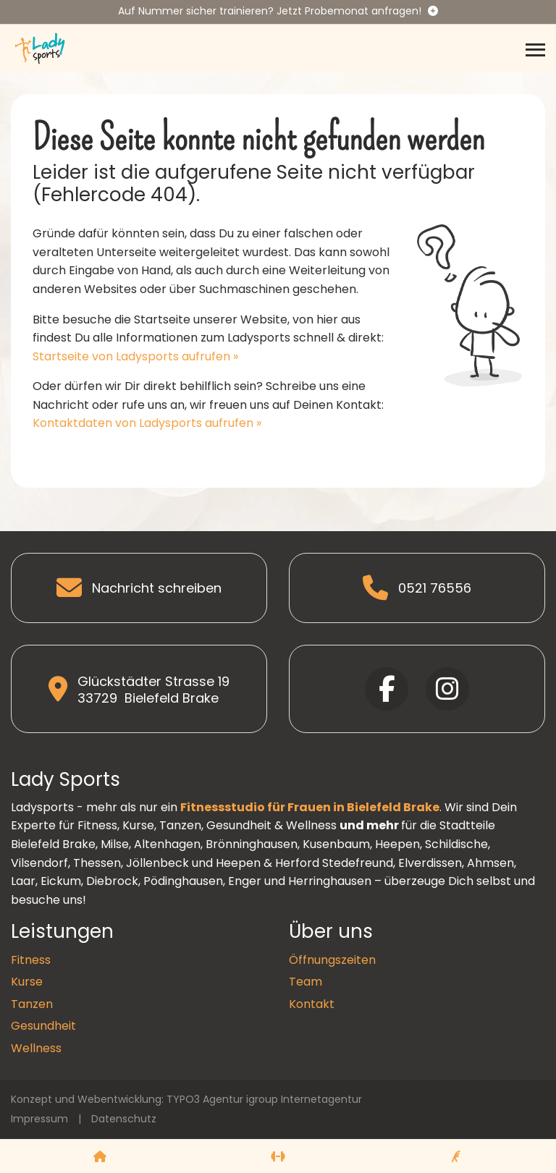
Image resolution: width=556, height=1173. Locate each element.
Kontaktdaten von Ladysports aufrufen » (147, 423)
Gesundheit (43, 1025)
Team (305, 981)
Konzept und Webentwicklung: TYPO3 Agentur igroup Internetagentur (186, 1099)
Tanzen (32, 1004)
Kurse (27, 981)
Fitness (31, 960)
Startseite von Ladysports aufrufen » (135, 356)
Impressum (39, 1118)
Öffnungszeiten (332, 960)
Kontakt (311, 1004)
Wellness (36, 1048)
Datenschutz (123, 1118)
